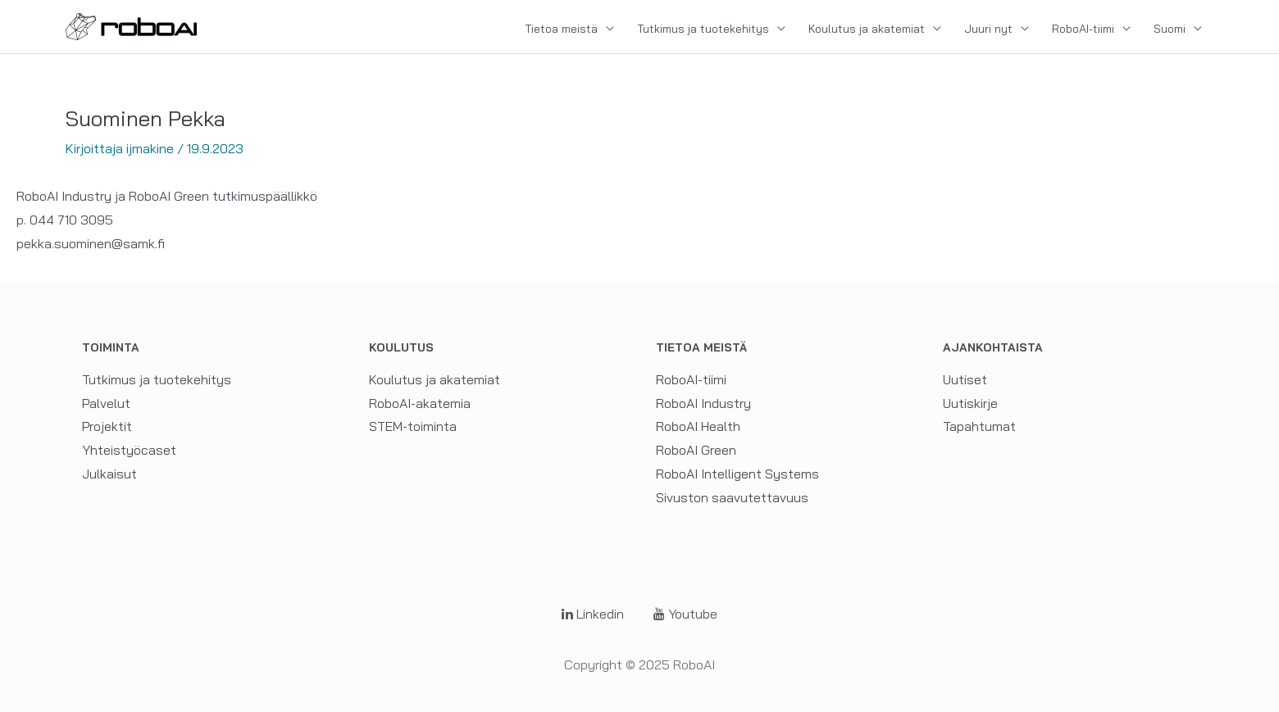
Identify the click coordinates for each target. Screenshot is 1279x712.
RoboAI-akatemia (420, 403)
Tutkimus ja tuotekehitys (703, 28)
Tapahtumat (979, 426)
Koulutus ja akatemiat (866, 28)
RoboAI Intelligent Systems (737, 473)
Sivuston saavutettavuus (732, 497)
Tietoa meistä (561, 28)
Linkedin (593, 613)
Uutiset (965, 379)
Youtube (685, 613)
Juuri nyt (988, 28)
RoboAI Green (696, 450)
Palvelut (106, 403)
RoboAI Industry (703, 403)
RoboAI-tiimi (1083, 28)
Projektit (107, 426)
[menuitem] (1177, 29)
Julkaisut (109, 473)
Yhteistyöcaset (129, 450)
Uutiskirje (970, 403)
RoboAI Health (698, 426)
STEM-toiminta (413, 426)
